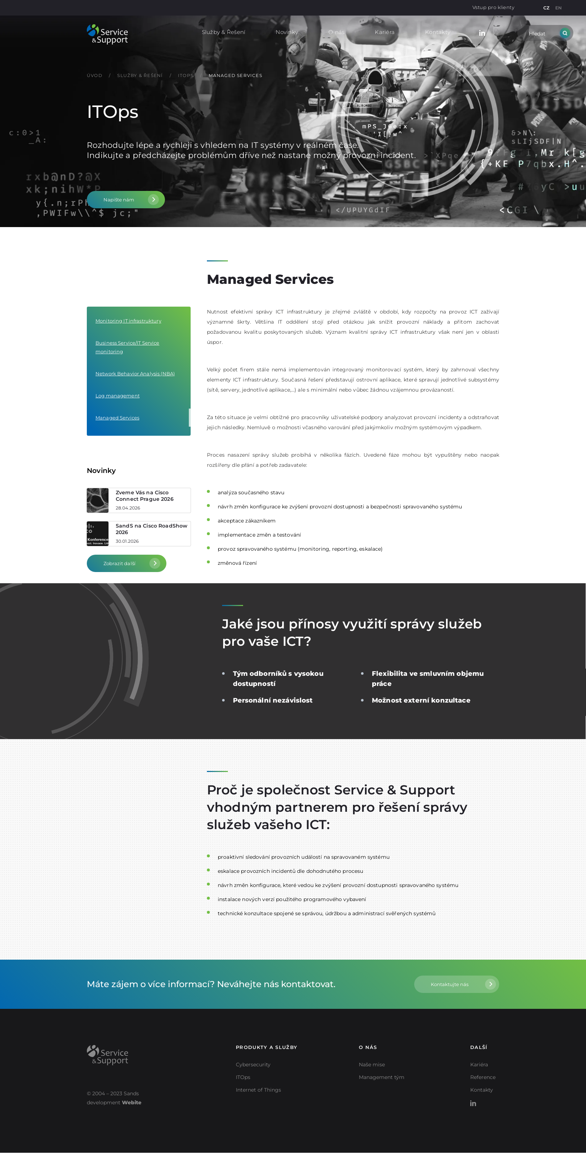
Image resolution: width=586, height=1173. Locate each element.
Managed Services (235, 75)
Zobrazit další (119, 563)
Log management (117, 395)
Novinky (287, 32)
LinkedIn (482, 32)
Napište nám (118, 199)
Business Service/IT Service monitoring (127, 347)
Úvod (95, 75)
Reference (483, 1077)
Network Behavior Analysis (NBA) (135, 373)
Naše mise (372, 1064)
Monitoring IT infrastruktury (128, 321)
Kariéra (385, 32)
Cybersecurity (253, 1064)
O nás (336, 32)
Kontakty (437, 32)
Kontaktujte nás (449, 984)
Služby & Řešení (224, 32)
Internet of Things (258, 1090)
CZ (546, 7)
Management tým (381, 1077)
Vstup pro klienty (493, 7)
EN (558, 7)
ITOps (186, 75)
